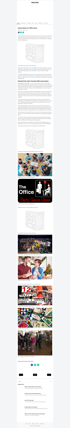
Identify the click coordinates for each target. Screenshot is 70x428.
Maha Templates (37, 425)
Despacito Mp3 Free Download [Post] (31, 407)
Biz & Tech (46, 23)
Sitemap (33, 423)
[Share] (19, 32)
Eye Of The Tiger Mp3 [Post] (29, 400)
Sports (36, 23)
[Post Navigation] (35, 374)
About (30, 423)
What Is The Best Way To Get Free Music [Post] (33, 386)
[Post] (21, 391)
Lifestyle (28, 23)
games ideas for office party (32, 74)
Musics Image (35, 2)
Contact (37, 423)
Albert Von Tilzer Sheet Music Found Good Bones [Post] (35, 413)
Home (18, 23)
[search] (35, 381)
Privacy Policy (42, 423)
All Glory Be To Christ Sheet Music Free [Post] (33, 393)
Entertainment (23, 23)
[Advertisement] (35, 13)
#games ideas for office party (24, 361)
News (32, 23)
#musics (31, 361)
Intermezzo (40, 23)
